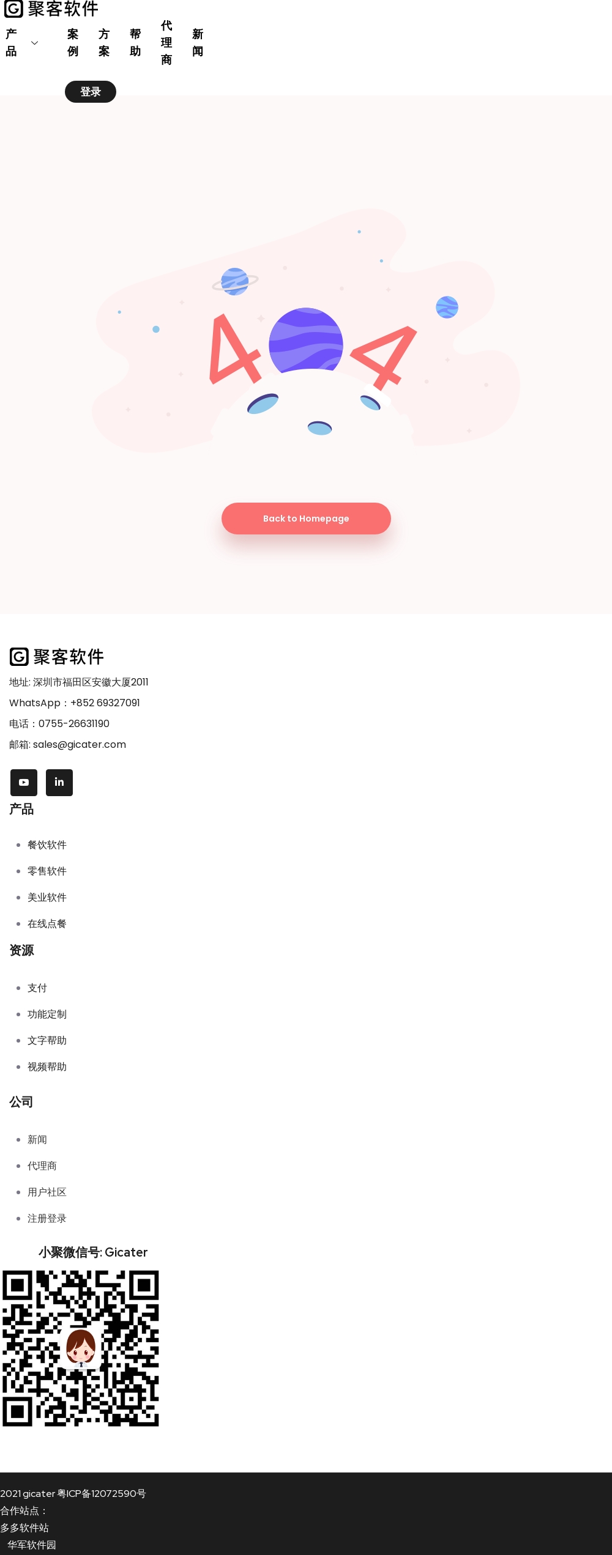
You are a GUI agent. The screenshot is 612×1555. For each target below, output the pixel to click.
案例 (73, 42)
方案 (105, 42)
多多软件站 (24, 1527)
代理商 (167, 42)
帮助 (136, 42)
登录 (90, 91)
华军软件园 (31, 1544)
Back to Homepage (306, 518)
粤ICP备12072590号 (101, 1493)
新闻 (198, 42)
